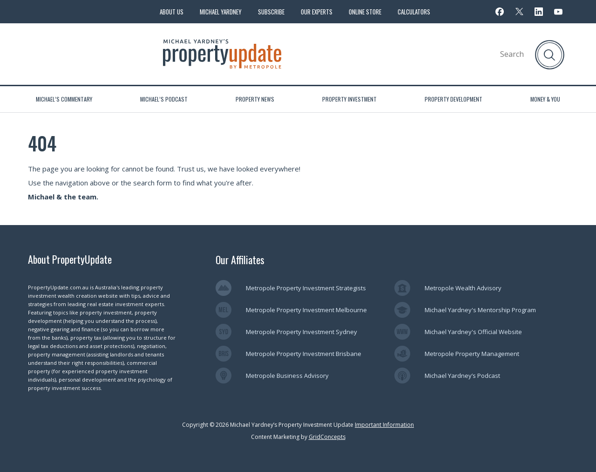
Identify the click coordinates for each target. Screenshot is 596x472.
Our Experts (316, 11)
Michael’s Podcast (164, 99)
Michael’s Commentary (64, 99)
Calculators (414, 11)
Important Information (384, 425)
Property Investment (349, 99)
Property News (255, 99)
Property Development (453, 99)
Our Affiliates (240, 259)
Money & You (545, 99)
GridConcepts (327, 437)
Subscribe (271, 11)
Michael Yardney (221, 11)
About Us (171, 11)
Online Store (365, 11)
